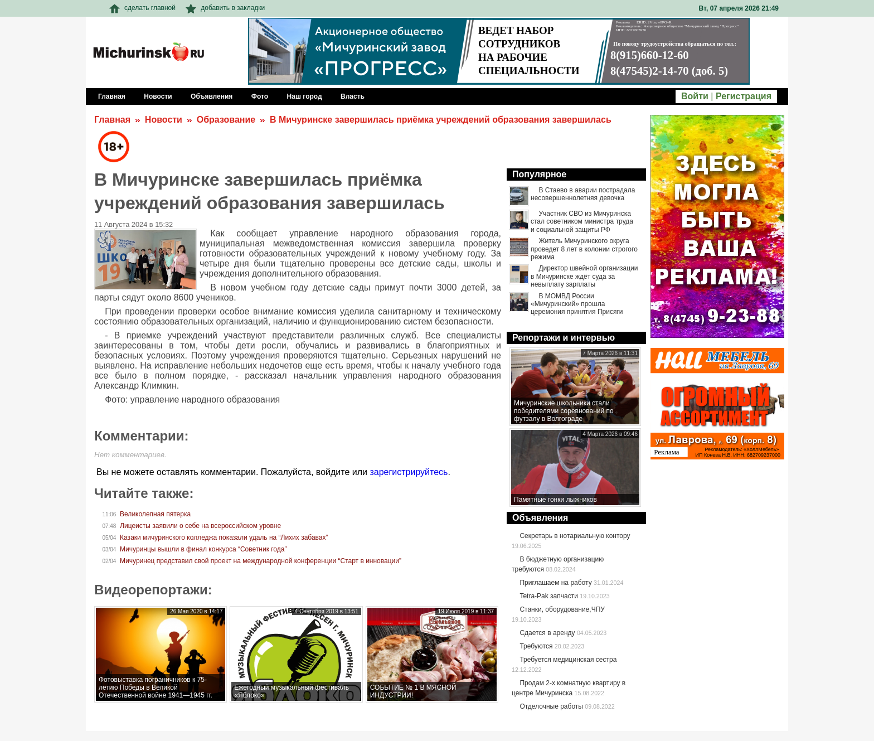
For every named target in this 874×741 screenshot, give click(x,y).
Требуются (535, 646)
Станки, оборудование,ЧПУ (561, 609)
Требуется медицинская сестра (567, 659)
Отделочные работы (551, 706)
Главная (112, 119)
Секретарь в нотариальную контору (574, 536)
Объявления (540, 517)
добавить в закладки (225, 8)
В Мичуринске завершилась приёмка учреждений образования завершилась (440, 119)
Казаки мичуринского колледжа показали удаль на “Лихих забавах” (224, 537)
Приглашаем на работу (555, 583)
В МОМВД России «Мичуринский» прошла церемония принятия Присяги (577, 304)
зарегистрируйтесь (409, 472)
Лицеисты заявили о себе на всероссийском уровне (200, 526)
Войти (694, 96)
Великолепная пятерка (155, 514)
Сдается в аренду (547, 633)
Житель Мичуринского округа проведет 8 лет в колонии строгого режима (584, 249)
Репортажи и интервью (563, 337)
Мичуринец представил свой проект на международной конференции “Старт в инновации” (260, 561)
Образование (226, 119)
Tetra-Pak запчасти (548, 596)
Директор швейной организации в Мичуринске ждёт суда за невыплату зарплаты (584, 276)
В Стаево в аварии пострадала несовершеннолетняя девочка (583, 194)
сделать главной (142, 8)
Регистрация (743, 96)
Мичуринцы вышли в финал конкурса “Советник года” (203, 549)
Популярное (539, 174)
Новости (163, 119)
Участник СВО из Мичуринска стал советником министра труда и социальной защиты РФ (582, 222)
